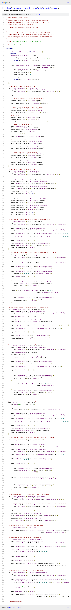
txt (64, 607)
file (35, 14)
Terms (19, 607)
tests (40, 8)
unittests (46, 8)
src (36, 8)
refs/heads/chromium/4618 (21, 8)
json (68, 607)
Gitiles (10, 607)
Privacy (14, 607)
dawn (3, 8)
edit (40, 14)
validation (54, 8)
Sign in (67, 2)
